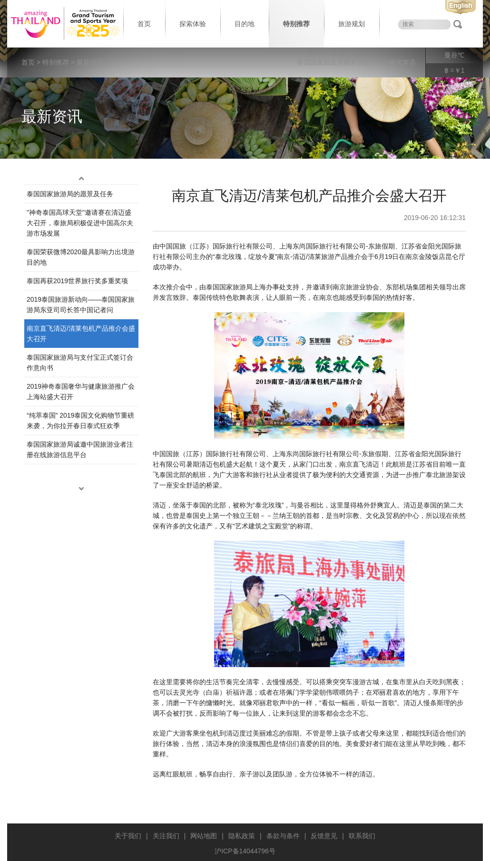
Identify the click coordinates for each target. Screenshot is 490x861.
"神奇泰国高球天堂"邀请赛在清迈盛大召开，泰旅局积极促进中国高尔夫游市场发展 (80, 223)
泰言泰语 (402, 62)
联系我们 (362, 836)
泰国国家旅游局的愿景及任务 (70, 194)
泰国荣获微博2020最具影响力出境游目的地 (81, 257)
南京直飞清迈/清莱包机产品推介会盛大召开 (81, 334)
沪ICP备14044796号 (245, 851)
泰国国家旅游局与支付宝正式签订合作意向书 (80, 363)
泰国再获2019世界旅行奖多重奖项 (77, 281)
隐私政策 (241, 836)
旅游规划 (351, 24)
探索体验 (192, 24)
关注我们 (166, 836)
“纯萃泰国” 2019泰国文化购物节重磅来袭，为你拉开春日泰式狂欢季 (80, 420)
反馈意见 (324, 836)
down (81, 489)
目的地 (245, 24)
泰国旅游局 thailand (64, 24)
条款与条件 (283, 836)
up (81, 178)
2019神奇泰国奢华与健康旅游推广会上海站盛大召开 (81, 392)
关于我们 (128, 836)
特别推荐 (296, 24)
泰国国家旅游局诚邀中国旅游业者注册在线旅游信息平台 (80, 449)
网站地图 (203, 836)
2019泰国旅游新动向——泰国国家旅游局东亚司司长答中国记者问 (81, 305)
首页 (144, 24)
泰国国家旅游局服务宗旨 (333, 62)
